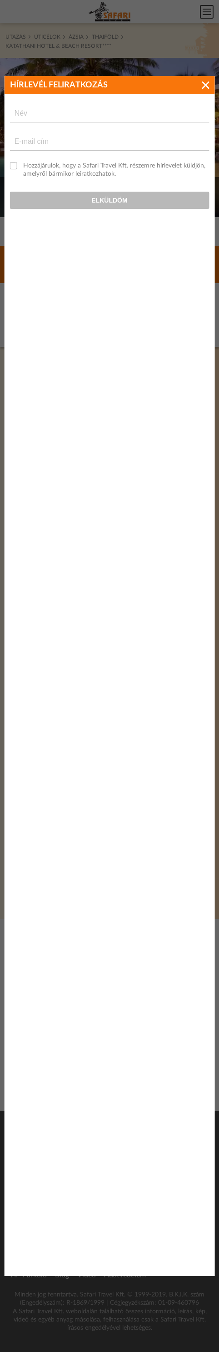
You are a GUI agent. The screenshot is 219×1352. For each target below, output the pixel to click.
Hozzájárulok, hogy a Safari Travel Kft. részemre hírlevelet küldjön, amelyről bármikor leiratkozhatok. (114, 120)
